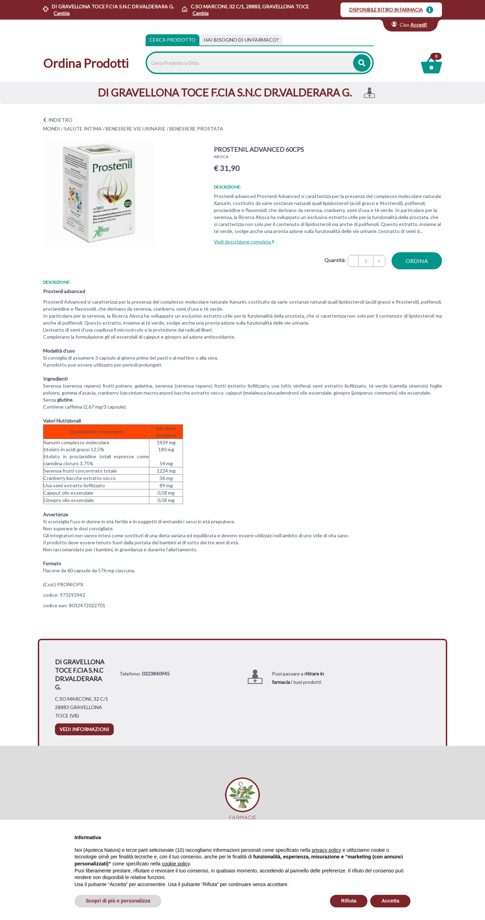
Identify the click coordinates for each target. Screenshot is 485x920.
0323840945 (156, 674)
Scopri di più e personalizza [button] (118, 901)
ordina (417, 260)
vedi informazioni (84, 729)
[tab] (241, 39)
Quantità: (335, 260)
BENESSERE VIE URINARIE (136, 129)
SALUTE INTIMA (83, 129)
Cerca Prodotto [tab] (172, 40)
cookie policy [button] (176, 863)
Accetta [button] (390, 901)
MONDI (51, 129)
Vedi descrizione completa (244, 242)
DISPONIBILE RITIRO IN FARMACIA (386, 10)
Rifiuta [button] (349, 901)
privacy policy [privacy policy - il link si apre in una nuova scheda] (326, 850)
